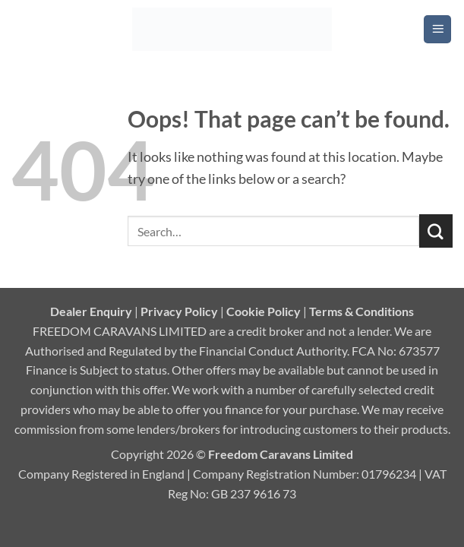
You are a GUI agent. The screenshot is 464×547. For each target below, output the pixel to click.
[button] (437, 29)
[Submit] (436, 231)
